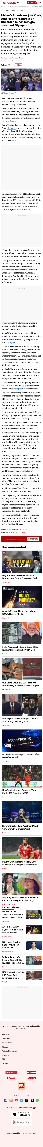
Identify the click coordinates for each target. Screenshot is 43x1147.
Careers (5, 1063)
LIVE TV (32, 2)
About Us (5, 1035)
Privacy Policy (7, 1043)
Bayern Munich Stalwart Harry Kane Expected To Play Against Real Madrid (19, 863)
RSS (3, 1059)
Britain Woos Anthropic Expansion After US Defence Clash (20, 756)
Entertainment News (8, 904)
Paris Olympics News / (22, 7)
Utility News (6, 689)
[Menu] (39, 2)
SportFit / (10, 7)
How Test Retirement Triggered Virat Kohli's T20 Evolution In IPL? (19, 792)
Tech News (5, 761)
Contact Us (6, 1039)
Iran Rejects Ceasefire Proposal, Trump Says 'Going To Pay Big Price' (20, 720)
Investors (5, 1055)
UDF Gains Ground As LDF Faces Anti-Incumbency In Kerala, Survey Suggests (20, 684)
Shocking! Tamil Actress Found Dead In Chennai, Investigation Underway (20, 899)
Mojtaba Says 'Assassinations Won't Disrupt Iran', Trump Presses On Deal (19, 577)
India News (5, 653)
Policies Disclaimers (9, 1051)
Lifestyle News (7, 833)
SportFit (4, 61)
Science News (6, 618)
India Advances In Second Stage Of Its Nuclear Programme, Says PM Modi (20, 648)
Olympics (6, 111)
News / (3, 7)
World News (6, 582)
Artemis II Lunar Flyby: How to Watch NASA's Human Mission (19, 613)
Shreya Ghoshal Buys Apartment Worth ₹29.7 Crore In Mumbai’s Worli (20, 827)
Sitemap (5, 1047)
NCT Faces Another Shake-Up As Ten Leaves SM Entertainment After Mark (12, 948)
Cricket (4, 797)
